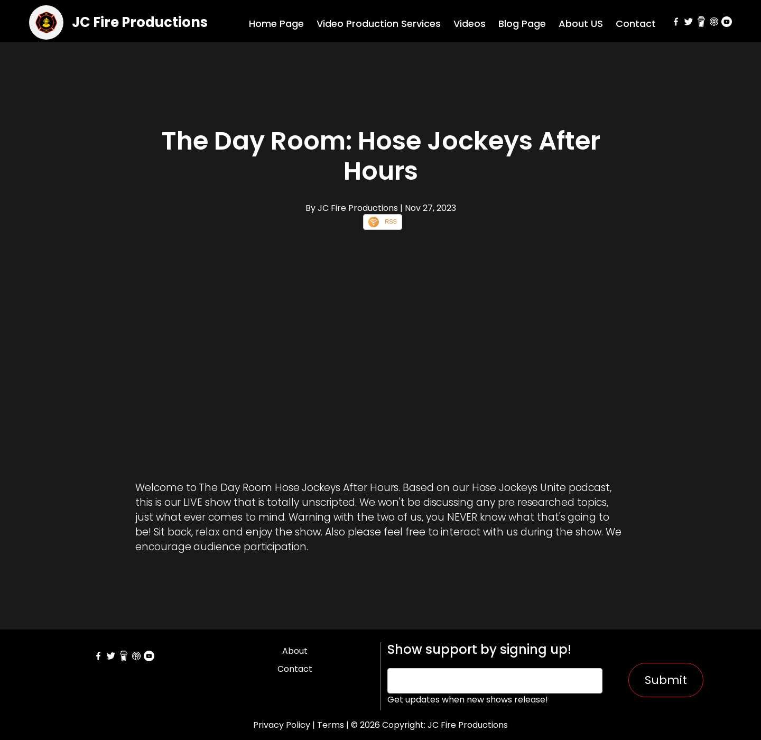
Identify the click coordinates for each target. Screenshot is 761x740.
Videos (469, 23)
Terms (330, 725)
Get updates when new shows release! (467, 699)
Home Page (276, 23)
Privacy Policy (281, 725)
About (295, 651)
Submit (666, 680)
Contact (636, 23)
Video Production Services (379, 23)
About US (581, 23)
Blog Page (522, 23)
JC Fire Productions (140, 22)
